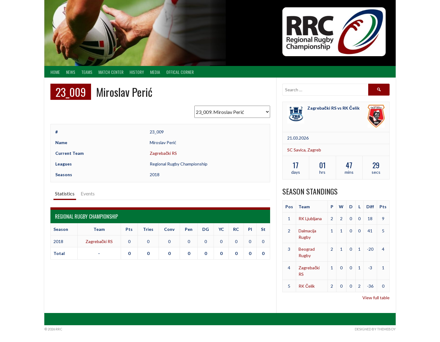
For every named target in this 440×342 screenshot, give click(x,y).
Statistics (65, 193)
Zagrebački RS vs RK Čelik (333, 108)
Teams (86, 72)
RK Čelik (307, 286)
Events (88, 193)
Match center (110, 72)
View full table (376, 297)
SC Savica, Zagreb (304, 149)
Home (55, 72)
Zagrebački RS (163, 153)
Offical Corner (180, 72)
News (70, 72)
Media (155, 72)
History (137, 72)
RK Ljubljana (310, 218)
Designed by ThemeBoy (375, 329)
